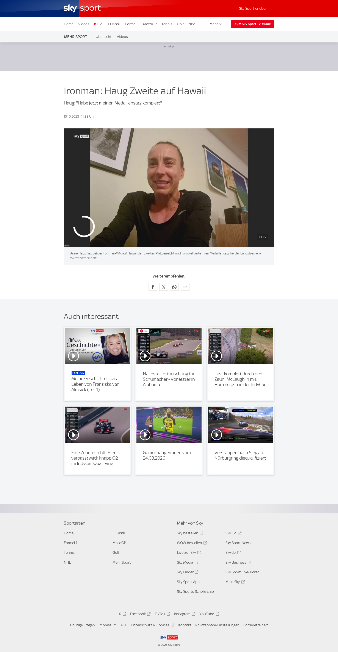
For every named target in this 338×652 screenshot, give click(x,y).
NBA (191, 24)
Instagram (184, 615)
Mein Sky (234, 582)
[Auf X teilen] (163, 287)
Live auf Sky (188, 553)
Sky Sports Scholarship (195, 591)
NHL (67, 562)
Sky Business (237, 563)
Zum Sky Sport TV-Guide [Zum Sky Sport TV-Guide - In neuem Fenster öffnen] (253, 24)
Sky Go (232, 534)
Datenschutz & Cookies (152, 626)
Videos (83, 24)
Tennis (166, 24)
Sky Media (187, 563)
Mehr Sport (75, 36)
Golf (180, 24)
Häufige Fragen (82, 625)
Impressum (108, 625)
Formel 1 (132, 24)
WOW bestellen (191, 543)
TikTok (162, 615)
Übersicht (104, 36)
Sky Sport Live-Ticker (242, 572)
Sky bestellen (189, 534)
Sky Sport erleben (253, 8)
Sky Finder (187, 573)
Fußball (114, 24)
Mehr (216, 24)
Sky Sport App (188, 582)
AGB (123, 625)
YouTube (208, 615)
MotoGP (150, 24)
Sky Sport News (237, 543)
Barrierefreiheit (255, 625)
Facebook (139, 615)
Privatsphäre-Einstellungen (217, 625)
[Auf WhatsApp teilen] (174, 287)
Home (69, 24)
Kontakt (184, 625)
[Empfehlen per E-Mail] (185, 287)
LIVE (100, 24)
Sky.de (232, 553)
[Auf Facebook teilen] (153, 287)
